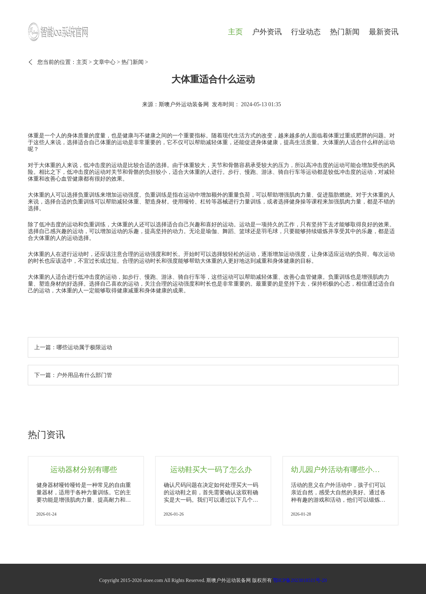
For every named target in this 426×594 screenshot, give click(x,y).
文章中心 (104, 62)
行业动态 (306, 32)
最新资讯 (384, 32)
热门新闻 (345, 32)
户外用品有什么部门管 (84, 375)
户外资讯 (267, 32)
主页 (235, 32)
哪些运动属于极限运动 (84, 347)
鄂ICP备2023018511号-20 (300, 580)
